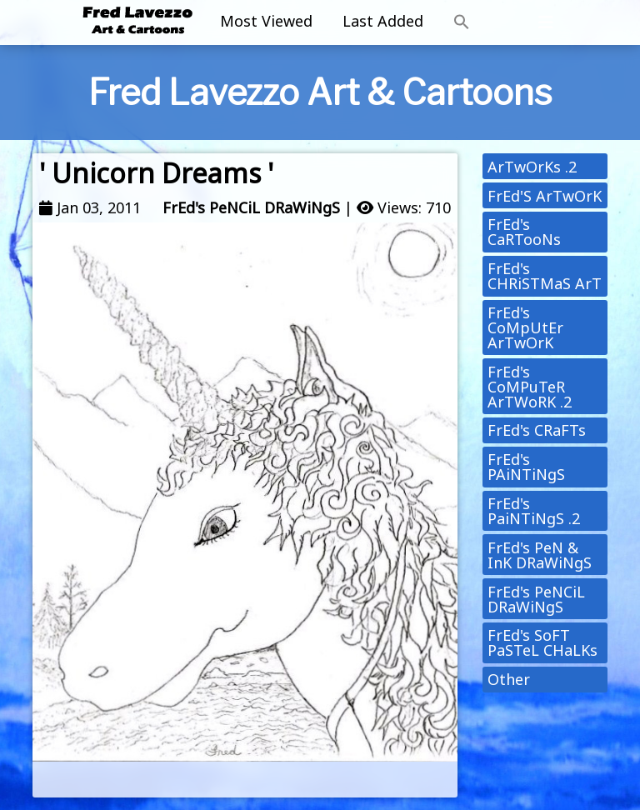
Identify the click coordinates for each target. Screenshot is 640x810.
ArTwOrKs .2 (532, 167)
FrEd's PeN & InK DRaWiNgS (540, 555)
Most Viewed (266, 21)
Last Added (382, 21)
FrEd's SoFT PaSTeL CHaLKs (543, 642)
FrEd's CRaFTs (537, 430)
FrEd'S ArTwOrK (545, 196)
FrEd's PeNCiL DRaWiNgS (251, 208)
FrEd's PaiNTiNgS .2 (534, 510)
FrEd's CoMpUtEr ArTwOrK (525, 327)
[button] (461, 22)
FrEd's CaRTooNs (524, 231)
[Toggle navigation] (546, 22)
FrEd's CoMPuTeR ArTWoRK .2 (530, 387)
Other (509, 679)
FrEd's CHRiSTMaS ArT (545, 275)
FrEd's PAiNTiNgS (526, 466)
